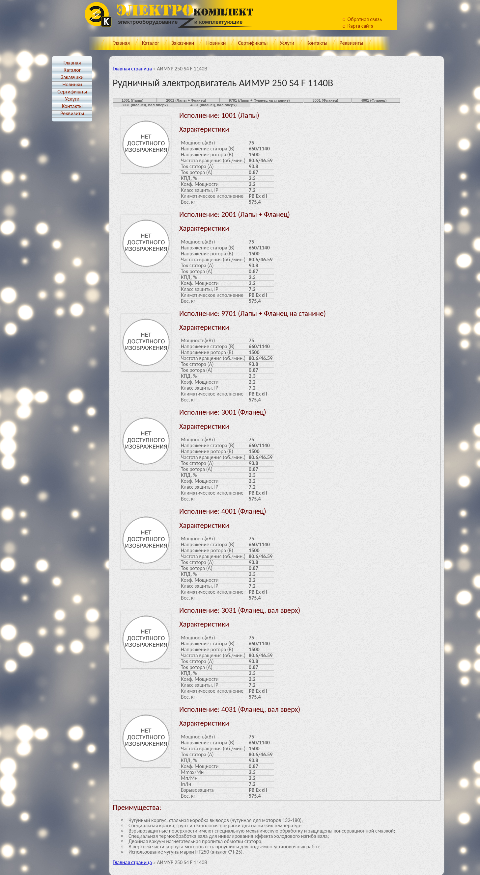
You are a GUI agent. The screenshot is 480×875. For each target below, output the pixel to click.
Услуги (287, 43)
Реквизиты (351, 43)
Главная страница (132, 68)
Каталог (150, 43)
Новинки (216, 43)
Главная (121, 43)
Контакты (316, 43)
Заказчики (182, 43)
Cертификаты (253, 43)
